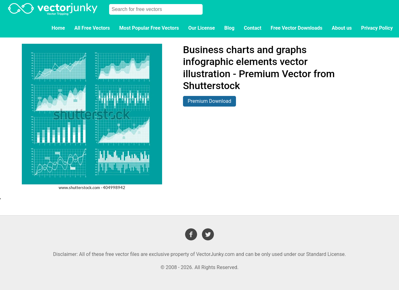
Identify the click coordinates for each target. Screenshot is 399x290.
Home (58, 28)
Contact (252, 28)
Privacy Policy (377, 28)
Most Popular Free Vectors (149, 28)
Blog (229, 28)
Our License (201, 28)
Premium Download (209, 101)
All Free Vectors (92, 28)
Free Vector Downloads (296, 28)
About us (342, 28)
